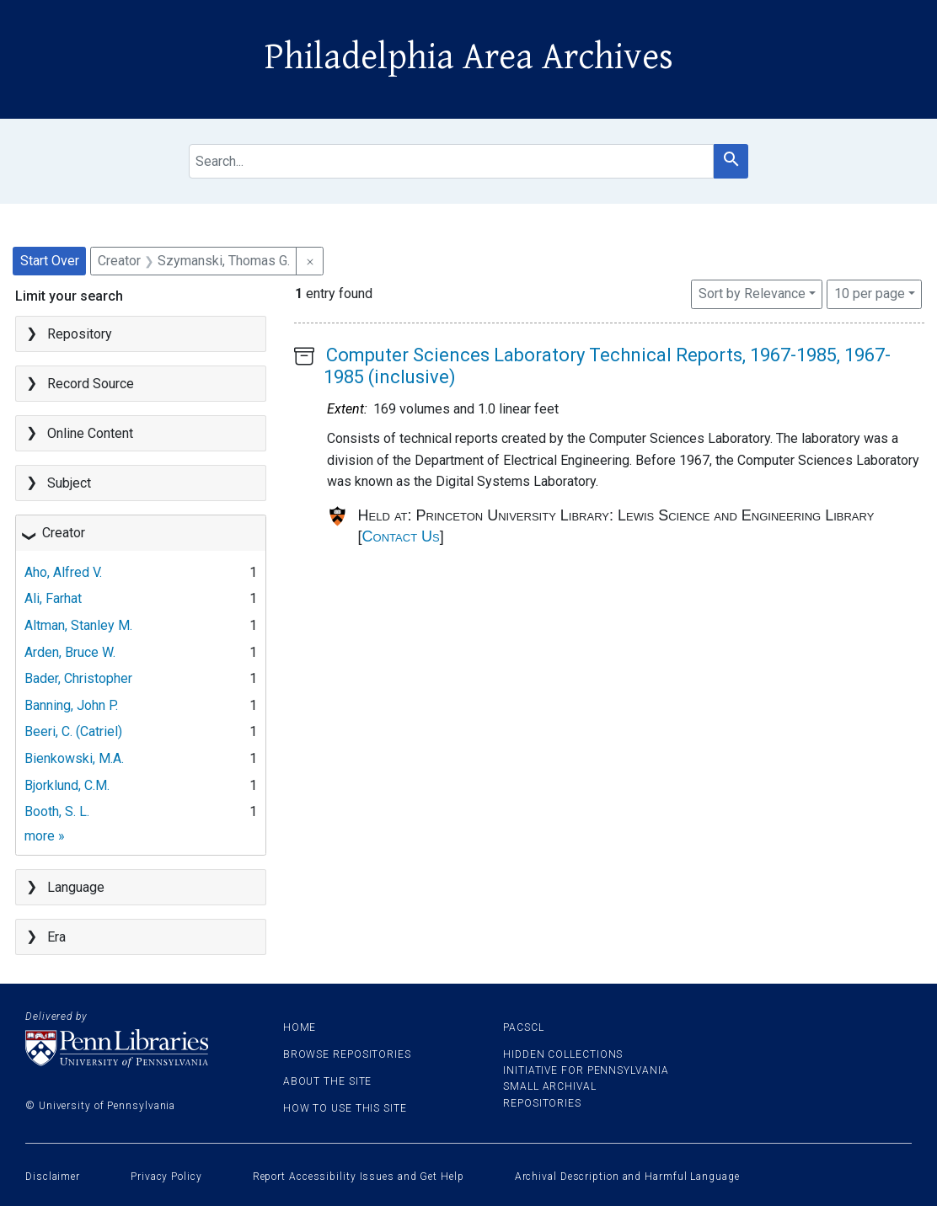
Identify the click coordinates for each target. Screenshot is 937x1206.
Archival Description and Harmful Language (627, 1176)
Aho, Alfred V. (63, 572)
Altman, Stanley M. (78, 625)
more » (44, 836)
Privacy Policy (166, 1176)
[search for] (452, 161)
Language (75, 887)
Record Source (90, 384)
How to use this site (345, 1108)
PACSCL (523, 1027)
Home (300, 1027)
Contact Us (401, 536)
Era (56, 937)
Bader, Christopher (78, 678)
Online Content (90, 433)
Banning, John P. (71, 705)
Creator (63, 533)
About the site (327, 1081)
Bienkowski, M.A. (74, 758)
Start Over (49, 261)
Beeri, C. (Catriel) (73, 731)
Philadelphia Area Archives (469, 57)
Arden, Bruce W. (69, 652)
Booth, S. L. (56, 811)
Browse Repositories (347, 1054)
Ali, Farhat (53, 598)
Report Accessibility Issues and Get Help (358, 1176)
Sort (752, 293)
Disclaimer (52, 1176)
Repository (79, 334)
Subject (69, 483)
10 (869, 292)
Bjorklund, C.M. (67, 785)
